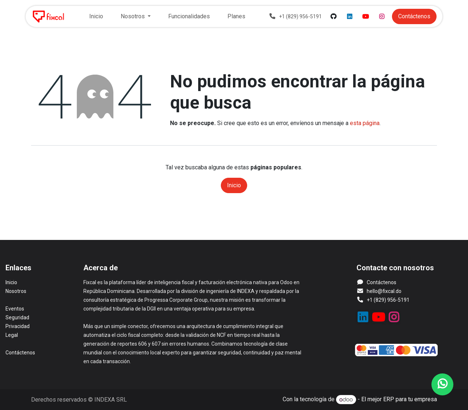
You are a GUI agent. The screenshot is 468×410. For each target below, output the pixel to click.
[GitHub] (333, 16)
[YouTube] (365, 16)
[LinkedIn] (349, 16)
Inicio (234, 185)
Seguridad (17, 317)
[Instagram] (381, 16)
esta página (365, 123)
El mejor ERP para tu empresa (399, 399)
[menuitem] (96, 16)
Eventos (14, 309)
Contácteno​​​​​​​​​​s (414, 16)
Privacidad (17, 326)
